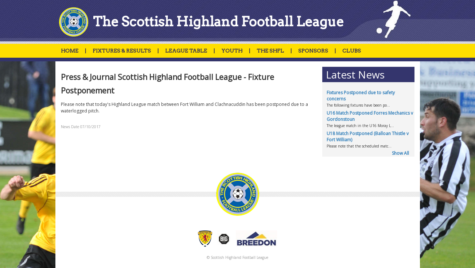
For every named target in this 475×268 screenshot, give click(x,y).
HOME (69, 51)
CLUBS (351, 51)
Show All (400, 153)
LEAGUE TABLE (186, 51)
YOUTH (231, 51)
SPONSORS (313, 51)
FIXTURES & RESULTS (122, 51)
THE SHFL (270, 51)
